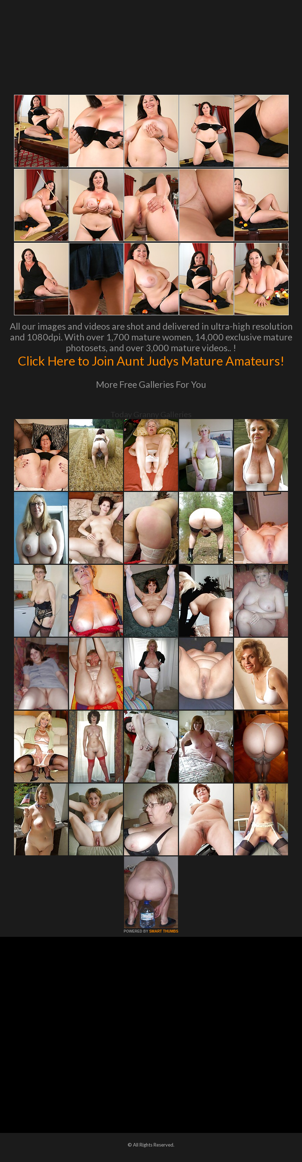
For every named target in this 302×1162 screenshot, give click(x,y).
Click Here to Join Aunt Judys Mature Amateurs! (151, 360)
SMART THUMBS (163, 931)
